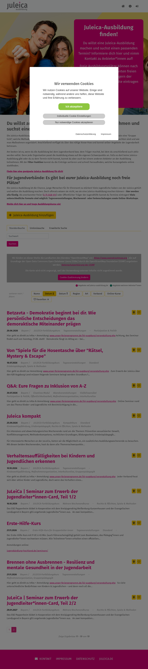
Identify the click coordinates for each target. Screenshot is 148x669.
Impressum (106, 134)
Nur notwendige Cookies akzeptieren (74, 122)
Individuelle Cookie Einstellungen (74, 116)
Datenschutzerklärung (86, 134)
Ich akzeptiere (74, 106)
